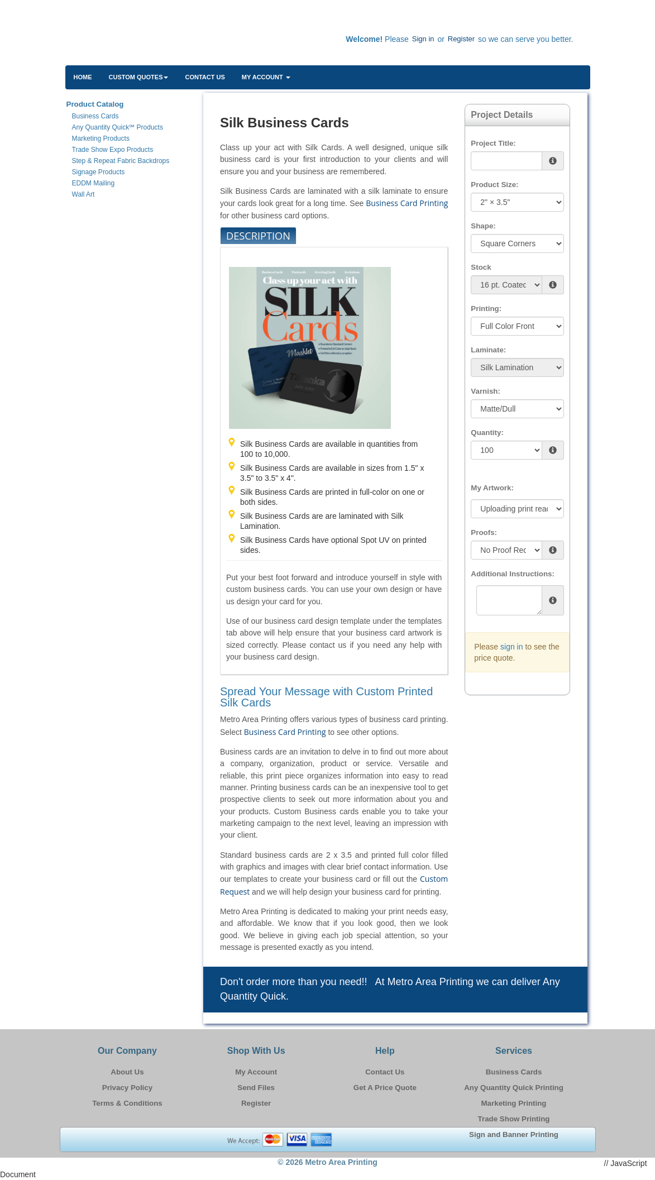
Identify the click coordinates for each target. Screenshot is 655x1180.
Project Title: (493, 143)
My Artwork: (492, 488)
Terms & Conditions (127, 1103)
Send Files (256, 1087)
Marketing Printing (514, 1103)
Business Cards (514, 1072)
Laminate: (488, 350)
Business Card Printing (407, 203)
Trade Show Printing (514, 1119)
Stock (481, 267)
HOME (83, 77)
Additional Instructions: (512, 574)
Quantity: (487, 432)
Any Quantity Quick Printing (513, 1087)
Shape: (483, 226)
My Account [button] (266, 77)
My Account (256, 1072)
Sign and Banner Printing (513, 1134)
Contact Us (204, 77)
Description (258, 235)
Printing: (486, 308)
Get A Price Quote (385, 1087)
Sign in (423, 39)
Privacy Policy (127, 1087)
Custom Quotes (139, 77)
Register (461, 39)
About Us (127, 1072)
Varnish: (485, 391)
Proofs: (484, 532)
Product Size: (494, 184)
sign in (511, 646)
